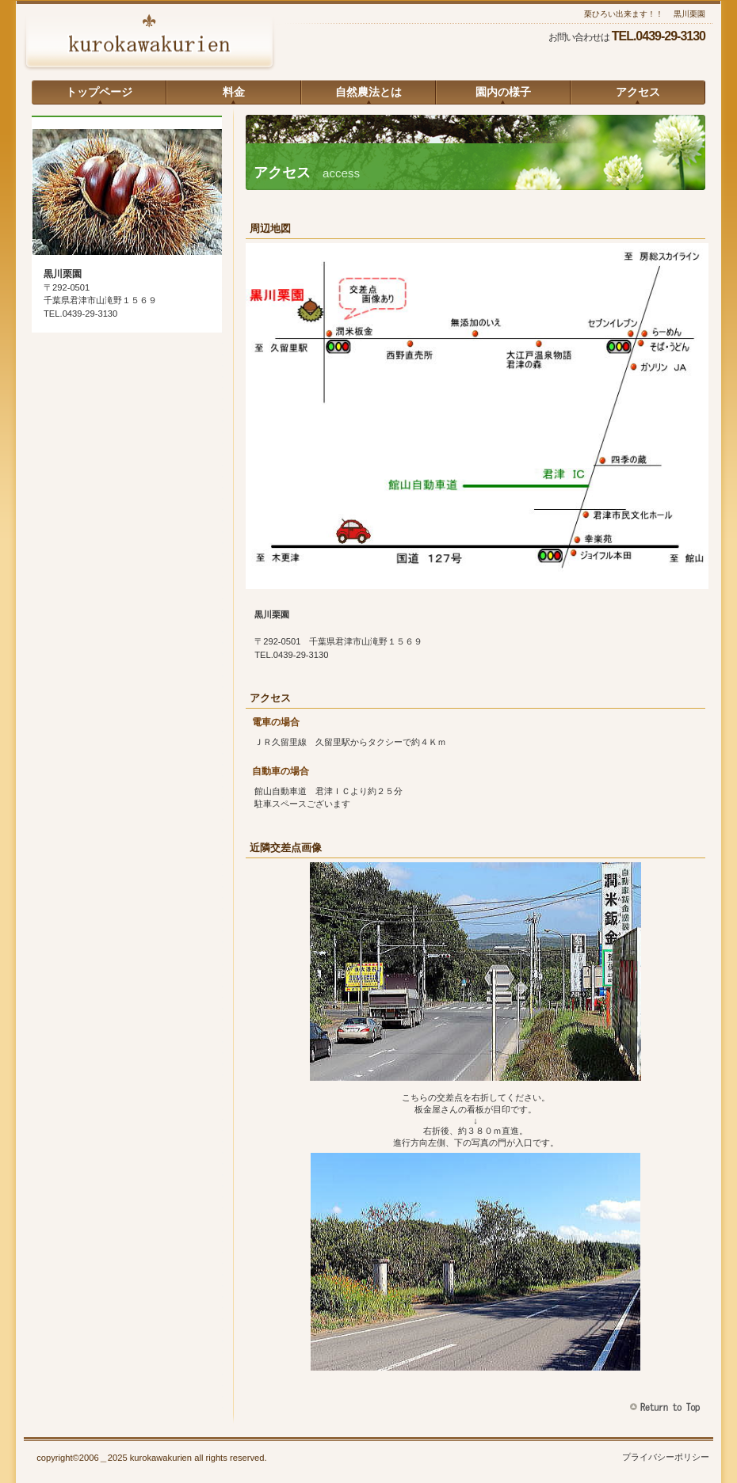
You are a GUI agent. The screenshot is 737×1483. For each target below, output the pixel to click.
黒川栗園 (149, 43)
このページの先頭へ (666, 1407)
